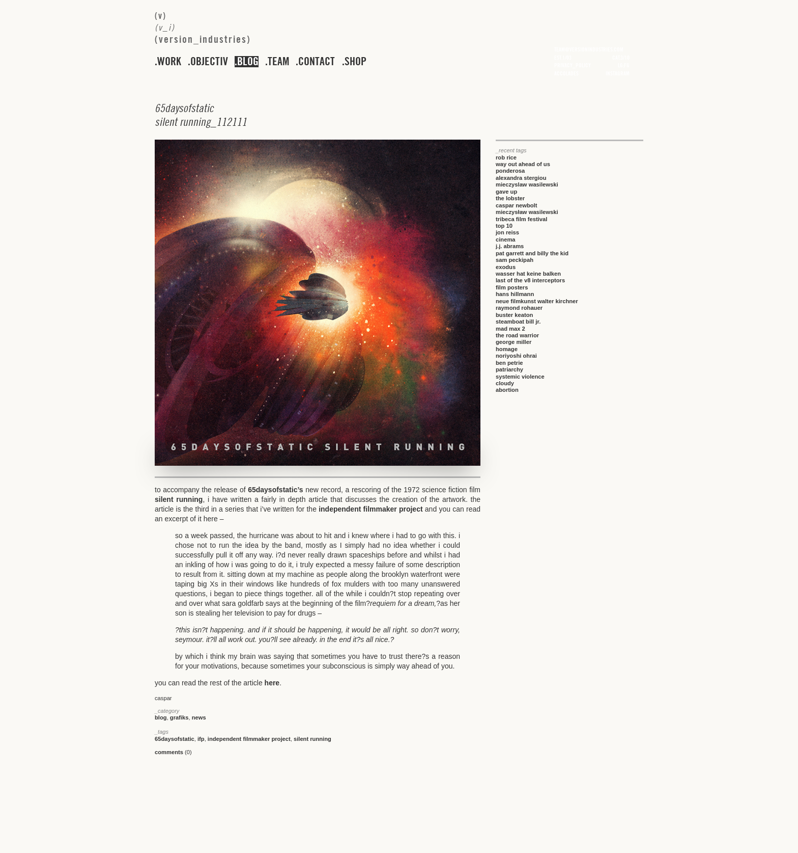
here (272, 683)
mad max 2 (510, 329)
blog (248, 61)
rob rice (506, 157)
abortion (507, 390)
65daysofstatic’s (275, 490)
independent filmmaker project (370, 509)
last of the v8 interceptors (530, 280)
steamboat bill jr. (518, 321)
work (169, 61)
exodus (506, 267)
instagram (618, 73)
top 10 (504, 226)
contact (316, 61)
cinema (506, 239)
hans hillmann (515, 294)
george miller (513, 342)
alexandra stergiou (521, 178)
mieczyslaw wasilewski (527, 184)
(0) (173, 752)
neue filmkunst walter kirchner (537, 301)
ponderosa (510, 171)
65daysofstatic (174, 739)
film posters (512, 287)
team (278, 61)
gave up (506, 192)
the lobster (510, 198)
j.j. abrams (510, 246)
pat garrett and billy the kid (532, 253)
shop (355, 61)
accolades (566, 73)
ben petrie (509, 363)
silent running (179, 499)
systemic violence (520, 377)
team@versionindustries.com (588, 49)
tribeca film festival (521, 219)
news (199, 717)
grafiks (179, 717)
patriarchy (509, 369)
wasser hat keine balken (528, 274)
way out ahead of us (523, 164)
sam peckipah (514, 260)
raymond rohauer (519, 308)
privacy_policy (572, 65)
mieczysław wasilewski (527, 212)
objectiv (209, 61)
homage (507, 349)
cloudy (505, 383)
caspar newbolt (516, 205)
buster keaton (514, 315)
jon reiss (507, 232)
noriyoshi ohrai (516, 356)
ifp (201, 739)
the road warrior (517, 335)
